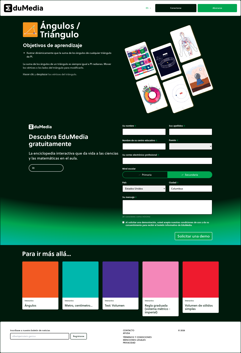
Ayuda (126, 333)
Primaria (145, 174)
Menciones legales (134, 339)
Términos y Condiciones (137, 337)
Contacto (128, 330)
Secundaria (189, 174)
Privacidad (129, 342)
